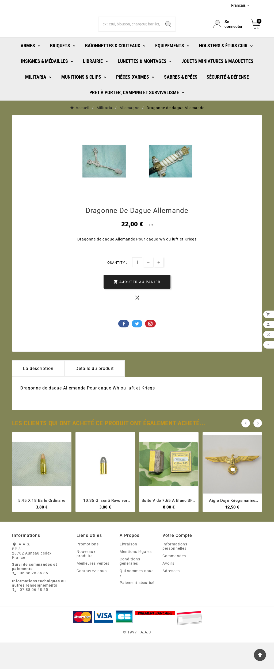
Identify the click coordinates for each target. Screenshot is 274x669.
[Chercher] (129, 36)
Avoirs (168, 590)
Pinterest (150, 350)
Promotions (88, 570)
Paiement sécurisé (137, 609)
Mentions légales (136, 578)
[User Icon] (229, 36)
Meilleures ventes (93, 590)
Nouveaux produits (86, 580)
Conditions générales (130, 587)
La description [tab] (38, 394)
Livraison (128, 570)
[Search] (168, 36)
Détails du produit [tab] (94, 394)
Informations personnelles (174, 572)
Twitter (137, 350)
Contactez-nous (92, 597)
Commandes (174, 582)
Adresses (171, 597)
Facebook (123, 350)
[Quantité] (137, 289)
